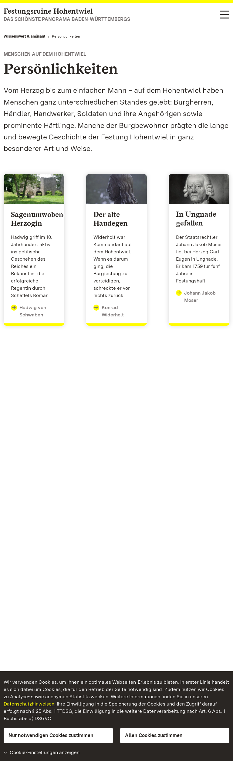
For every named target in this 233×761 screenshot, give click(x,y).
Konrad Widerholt (108, 311)
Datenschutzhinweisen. (30, 704)
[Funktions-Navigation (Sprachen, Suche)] (224, 15)
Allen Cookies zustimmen (154, 735)
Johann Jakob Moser (196, 296)
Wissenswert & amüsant (25, 36)
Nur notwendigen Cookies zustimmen (50, 735)
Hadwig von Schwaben (28, 311)
